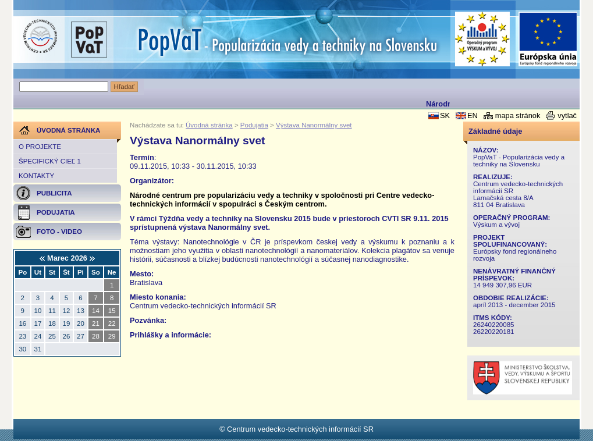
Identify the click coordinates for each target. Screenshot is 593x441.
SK (445, 115)
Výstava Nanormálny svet (314, 125)
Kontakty (36, 175)
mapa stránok (518, 115)
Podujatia (254, 125)
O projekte (40, 146)
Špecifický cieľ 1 (50, 161)
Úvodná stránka (209, 125)
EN (472, 115)
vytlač (567, 115)
